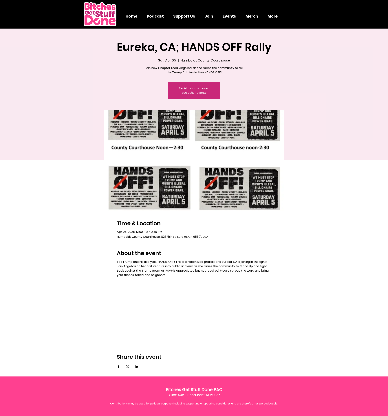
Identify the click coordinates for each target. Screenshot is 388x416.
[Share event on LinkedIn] (136, 366)
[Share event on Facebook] (118, 366)
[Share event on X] (127, 366)
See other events (194, 93)
